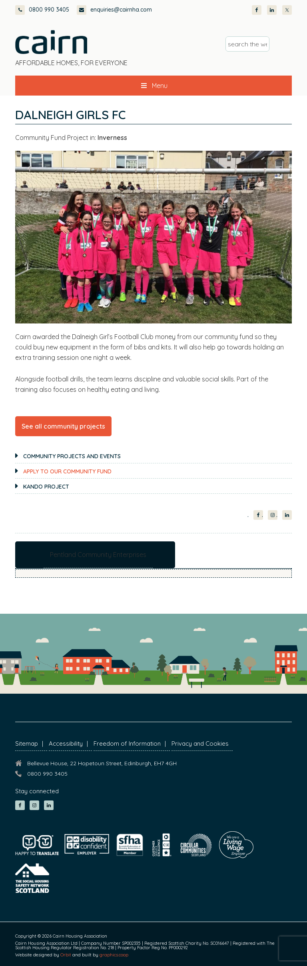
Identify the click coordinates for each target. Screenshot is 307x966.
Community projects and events (72, 456)
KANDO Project (46, 486)
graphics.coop (114, 955)
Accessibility (66, 743)
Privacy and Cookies (200, 743)
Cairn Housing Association (51, 42)
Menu (153, 86)
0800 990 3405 (42, 9)
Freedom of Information (127, 743)
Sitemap (26, 743)
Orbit (65, 955)
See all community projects (63, 426)
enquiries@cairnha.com (114, 9)
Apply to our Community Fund (67, 471)
